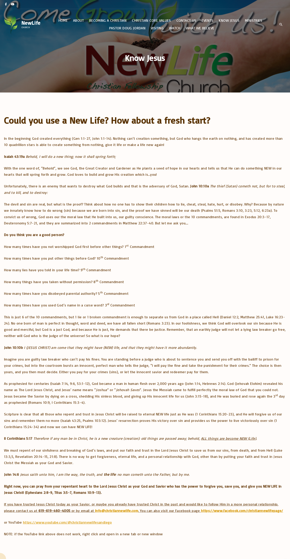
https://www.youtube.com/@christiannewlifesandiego (67, 522)
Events (207, 20)
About (78, 20)
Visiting (157, 28)
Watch (174, 28)
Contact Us (186, 20)
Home (63, 20)
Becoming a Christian (107, 20)
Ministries (253, 20)
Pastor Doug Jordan (127, 28)
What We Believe (200, 28)
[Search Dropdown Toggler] (281, 25)
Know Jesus (229, 20)
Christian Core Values (151, 20)
